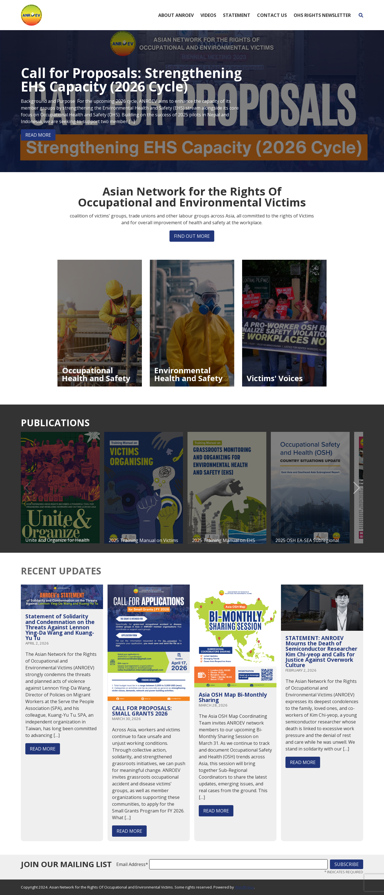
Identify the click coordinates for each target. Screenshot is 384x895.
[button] (356, 488)
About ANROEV (176, 15)
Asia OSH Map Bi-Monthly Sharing (233, 697)
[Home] (31, 15)
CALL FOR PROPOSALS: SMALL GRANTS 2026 (142, 710)
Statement (236, 15)
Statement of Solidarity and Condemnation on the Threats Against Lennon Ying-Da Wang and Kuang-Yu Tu (60, 627)
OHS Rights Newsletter (322, 15)
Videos (208, 15)
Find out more (192, 236)
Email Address (132, 864)
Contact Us (272, 15)
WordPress (244, 887)
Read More (38, 135)
